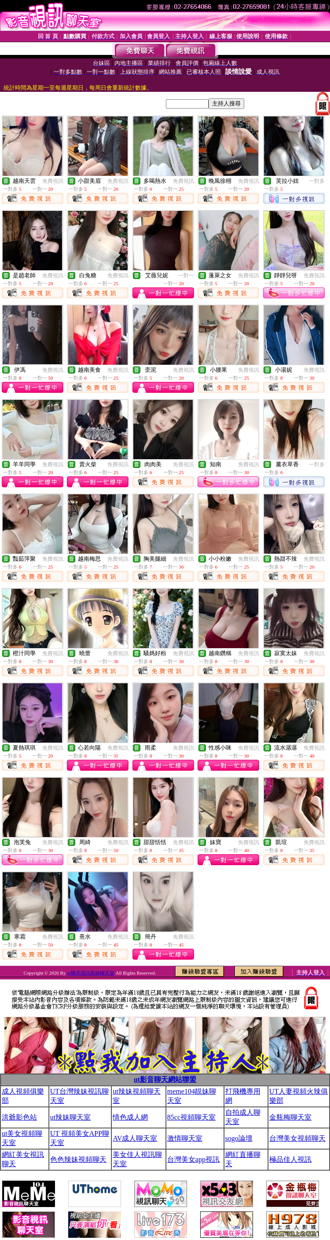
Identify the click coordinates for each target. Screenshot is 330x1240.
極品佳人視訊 (290, 1159)
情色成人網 (130, 1117)
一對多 (317, 181)
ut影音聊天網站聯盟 (165, 1079)
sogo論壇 (239, 1138)
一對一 (186, 275)
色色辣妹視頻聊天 (78, 1159)
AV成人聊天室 (135, 1138)
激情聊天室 (184, 1138)
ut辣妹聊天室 (70, 1117)
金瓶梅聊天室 (290, 1117)
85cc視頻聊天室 (191, 1117)
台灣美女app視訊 (193, 1159)
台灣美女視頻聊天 (297, 1138)
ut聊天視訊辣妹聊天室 (90, 972)
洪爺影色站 (19, 1117)
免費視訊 (52, 181)
